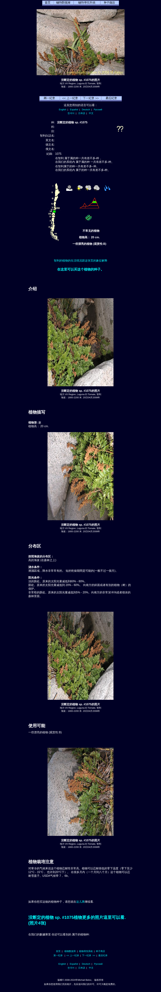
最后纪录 (103, 955)
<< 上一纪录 (73, 955)
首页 (58, 951)
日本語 (81, 113)
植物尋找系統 (86, 951)
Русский (98, 109)
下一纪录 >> (88, 955)
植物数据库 (70, 951)
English (62, 109)
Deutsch (86, 109)
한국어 (71, 113)
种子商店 (100, 951)
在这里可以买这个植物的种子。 (80, 269)
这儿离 (80, 901)
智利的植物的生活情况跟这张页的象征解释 (80, 260)
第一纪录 (58, 955)
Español (74, 109)
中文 (91, 113)
